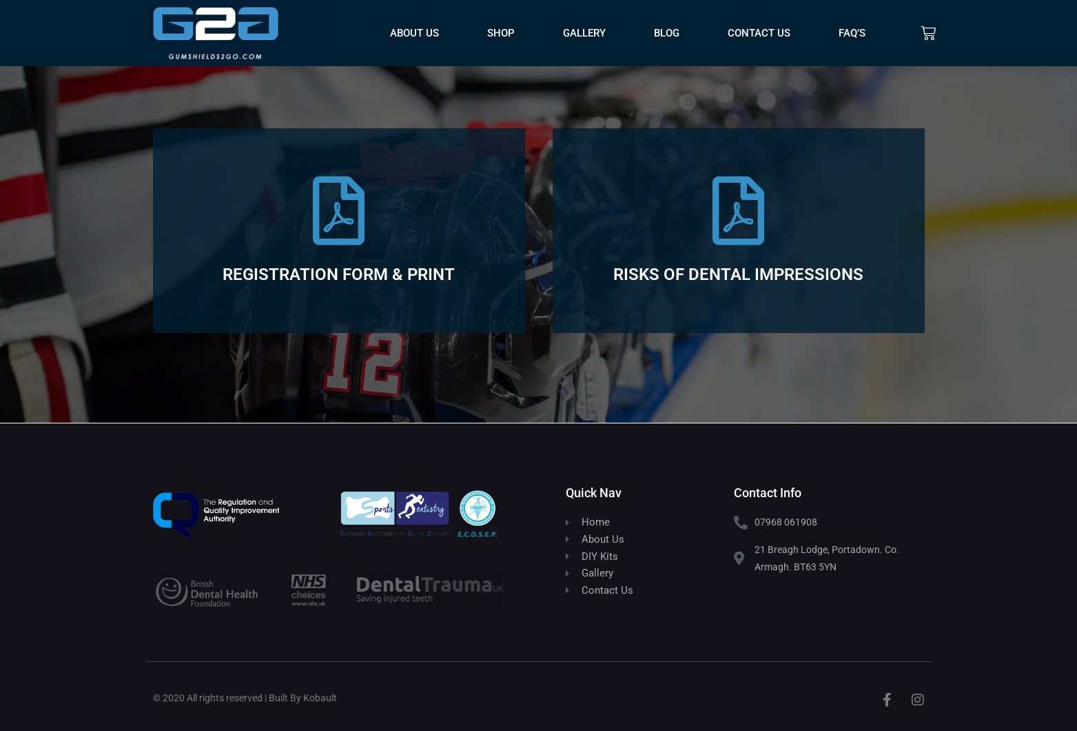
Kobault (320, 697)
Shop (501, 33)
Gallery (584, 33)
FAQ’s (852, 33)
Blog (666, 33)
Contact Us (759, 33)
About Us (414, 33)
